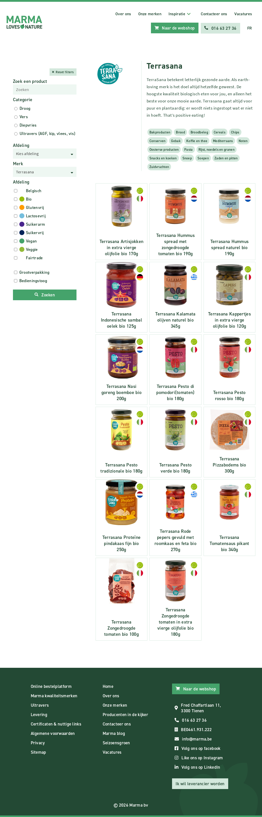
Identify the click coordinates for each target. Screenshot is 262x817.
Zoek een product (30, 81)
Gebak (176, 140)
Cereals (219, 132)
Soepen (203, 158)
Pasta (188, 149)
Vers (24, 116)
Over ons (123, 14)
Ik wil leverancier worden (200, 783)
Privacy (38, 742)
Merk (18, 163)
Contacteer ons (214, 14)
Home (108, 686)
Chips (235, 132)
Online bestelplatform (51, 686)
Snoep (187, 158)
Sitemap (38, 752)
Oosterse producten (164, 149)
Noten (243, 140)
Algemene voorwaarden (53, 733)
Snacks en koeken (163, 158)
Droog (25, 108)
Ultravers (40, 705)
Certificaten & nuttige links (56, 724)
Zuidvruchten (159, 166)
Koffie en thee (196, 140)
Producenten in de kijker (125, 714)
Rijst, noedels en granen (216, 149)
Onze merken (149, 14)
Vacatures (243, 14)
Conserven (157, 140)
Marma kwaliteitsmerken (54, 695)
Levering (39, 714)
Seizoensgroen (116, 742)
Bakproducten (160, 132)
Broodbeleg (199, 132)
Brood (180, 132)
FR (249, 28)
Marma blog (114, 733)
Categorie (23, 99)
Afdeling (21, 145)
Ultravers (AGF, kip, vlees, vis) (47, 133)
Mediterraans (223, 140)
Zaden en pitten (226, 158)
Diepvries (28, 125)
